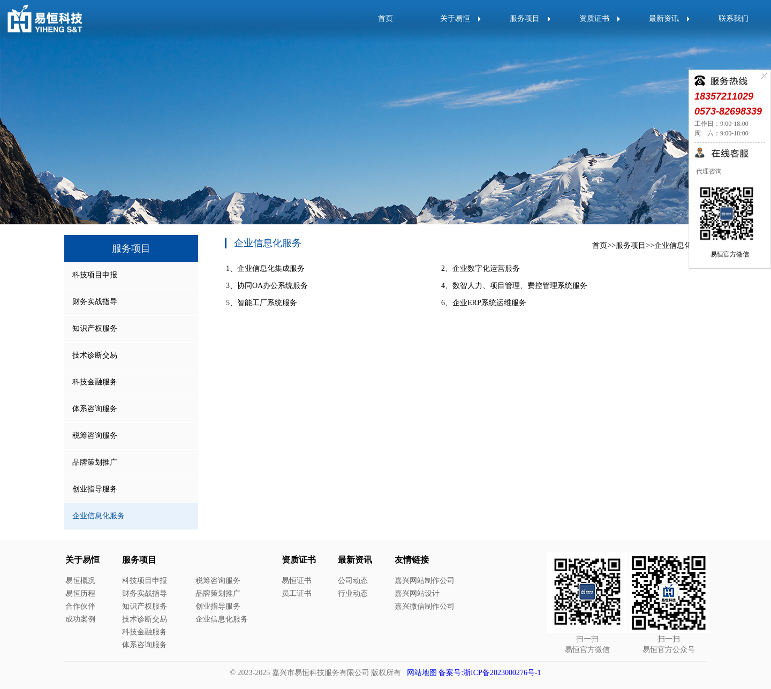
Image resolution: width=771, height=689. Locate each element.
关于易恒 (455, 18)
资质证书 (594, 18)
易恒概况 (80, 581)
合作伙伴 (80, 606)
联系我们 (734, 18)
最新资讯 (664, 18)
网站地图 (422, 673)
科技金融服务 (94, 382)
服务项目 (525, 18)
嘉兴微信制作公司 (425, 606)
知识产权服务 (94, 328)
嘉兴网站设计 (417, 593)
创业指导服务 (94, 489)
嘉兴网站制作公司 (425, 581)
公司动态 (353, 581)
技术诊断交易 (94, 355)
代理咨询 (708, 171)
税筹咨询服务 (94, 435)
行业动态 (353, 593)
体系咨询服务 (94, 409)
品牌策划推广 (94, 462)
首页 (385, 18)
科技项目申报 (94, 275)
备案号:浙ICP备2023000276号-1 (490, 673)
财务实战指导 (94, 302)
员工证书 (297, 593)
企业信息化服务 (680, 245)
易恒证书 (297, 581)
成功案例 (80, 619)
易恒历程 (80, 593)
